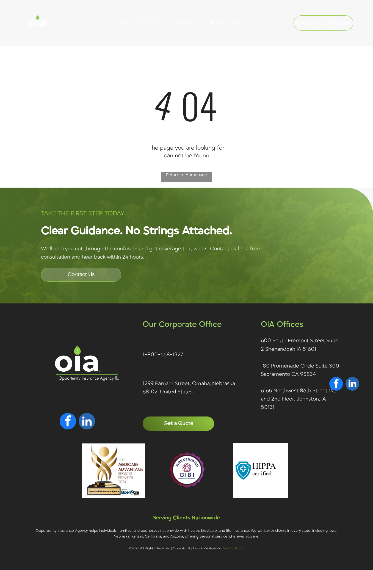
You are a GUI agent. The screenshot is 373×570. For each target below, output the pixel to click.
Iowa (332, 530)
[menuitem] (120, 23)
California (153, 536)
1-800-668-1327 (163, 355)
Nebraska (121, 536)
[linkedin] (87, 422)
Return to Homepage (186, 174)
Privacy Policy (233, 548)
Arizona (176, 536)
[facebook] (68, 422)
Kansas (137, 536)
